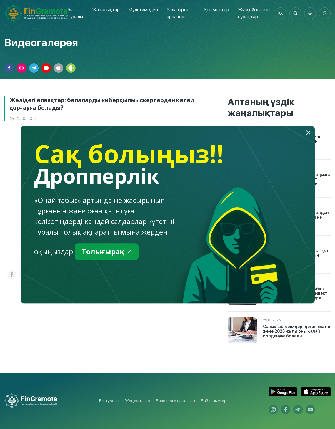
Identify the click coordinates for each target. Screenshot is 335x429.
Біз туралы (109, 400)
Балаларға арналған (175, 400)
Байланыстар (213, 400)
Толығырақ (106, 251)
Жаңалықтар (106, 9)
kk (280, 13)
